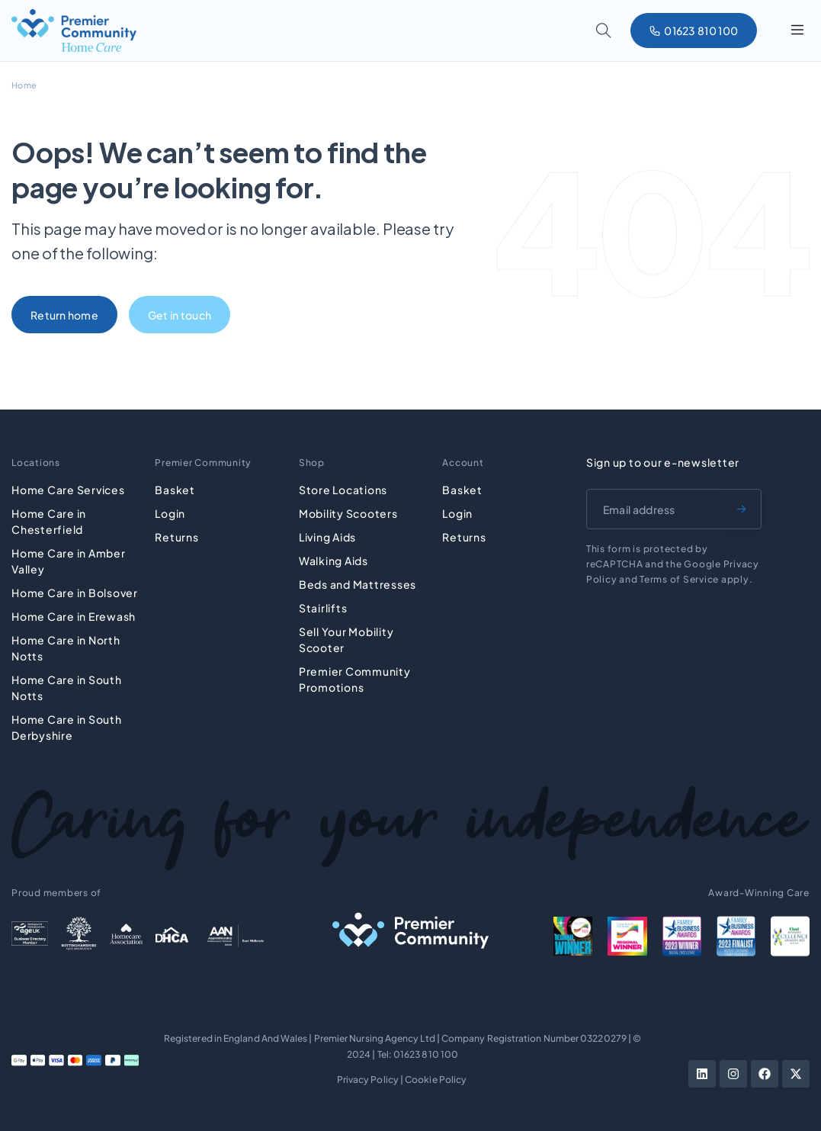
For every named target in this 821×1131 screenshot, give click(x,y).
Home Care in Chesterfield (48, 520)
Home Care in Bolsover (74, 591)
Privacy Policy (368, 1077)
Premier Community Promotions (355, 677)
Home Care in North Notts (65, 646)
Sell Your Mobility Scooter (346, 638)
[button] (797, 31)
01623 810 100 (425, 1052)
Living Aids (327, 535)
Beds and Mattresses (357, 583)
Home (24, 85)
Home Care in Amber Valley (68, 559)
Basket (175, 488)
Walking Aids (333, 559)
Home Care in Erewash (73, 615)
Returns (176, 535)
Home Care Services (68, 488)
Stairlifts (323, 606)
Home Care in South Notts (66, 686)
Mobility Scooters (348, 512)
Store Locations (343, 488)
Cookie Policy (436, 1077)
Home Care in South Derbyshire (66, 726)
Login (170, 512)
